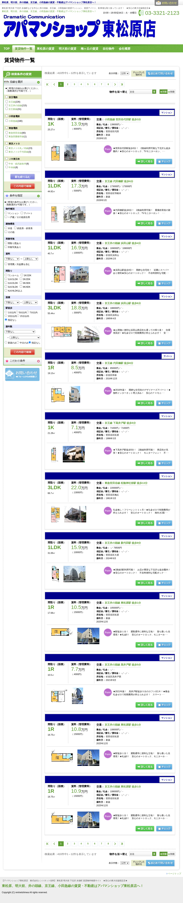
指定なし (12, 320)
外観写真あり (14, 247)
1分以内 (12, 312)
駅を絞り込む (22, 176)
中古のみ (24, 343)
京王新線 (13, 109)
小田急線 (13, 121)
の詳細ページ (145, 161)
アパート (28, 213)
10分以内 (12, 316)
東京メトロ (14, 143)
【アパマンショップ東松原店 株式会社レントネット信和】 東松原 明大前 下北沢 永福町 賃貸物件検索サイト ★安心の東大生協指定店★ (64, 881)
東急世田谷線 (15, 133)
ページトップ (174, 873)
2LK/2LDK (13, 283)
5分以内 (23, 312)
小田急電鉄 (14, 116)
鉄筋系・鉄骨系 (25, 228)
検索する (23, 186)
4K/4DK (26, 287)
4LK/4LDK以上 (15, 291)
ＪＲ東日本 (14, 159)
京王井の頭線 (15, 105)
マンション (13, 213)
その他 (11, 232)
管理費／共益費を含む (19, 264)
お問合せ (22, 374)
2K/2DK (26, 279)
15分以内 (24, 316)
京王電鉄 (13, 97)
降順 (171, 91)
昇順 (163, 91)
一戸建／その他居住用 (19, 217)
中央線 (12, 167)
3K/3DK (26, 283)
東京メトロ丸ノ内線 (18, 148)
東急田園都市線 (16, 136)
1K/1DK (27, 275)
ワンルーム (13, 275)
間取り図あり (14, 243)
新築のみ (12, 343)
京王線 (12, 102)
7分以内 (34, 312)
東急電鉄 (13, 128)
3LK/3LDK (13, 287)
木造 (10, 228)
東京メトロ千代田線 (18, 152)
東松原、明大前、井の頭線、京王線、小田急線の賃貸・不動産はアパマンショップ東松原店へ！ (49, 11)
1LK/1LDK (13, 279)
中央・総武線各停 (17, 163)
